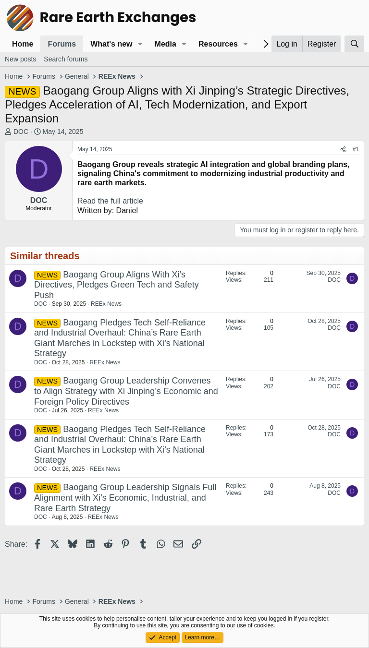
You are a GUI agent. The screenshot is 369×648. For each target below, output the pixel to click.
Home (22, 44)
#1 (356, 149)
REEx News (106, 303)
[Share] (343, 149)
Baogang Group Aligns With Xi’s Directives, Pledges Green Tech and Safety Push (116, 285)
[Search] (354, 44)
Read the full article (110, 201)
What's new (111, 44)
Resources (218, 44)
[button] (140, 44)
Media (165, 44)
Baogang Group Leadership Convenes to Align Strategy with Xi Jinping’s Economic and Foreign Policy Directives (126, 391)
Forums (62, 44)
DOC (20, 131)
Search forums (65, 59)
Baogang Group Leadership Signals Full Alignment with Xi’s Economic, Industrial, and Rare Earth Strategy (125, 497)
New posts (20, 59)
